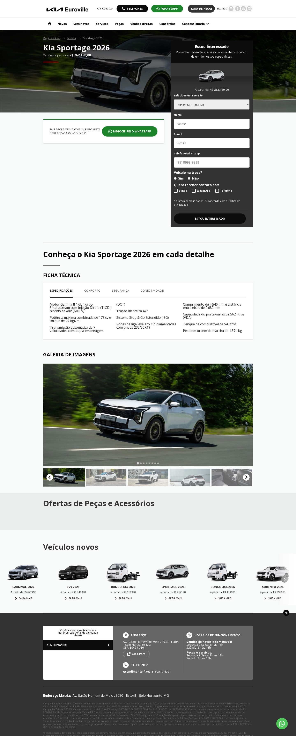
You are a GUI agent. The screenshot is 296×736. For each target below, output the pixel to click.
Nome (178, 115)
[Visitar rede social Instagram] (231, 10)
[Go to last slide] (49, 477)
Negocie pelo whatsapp (132, 131)
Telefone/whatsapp (187, 153)
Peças (119, 24)
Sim (179, 178)
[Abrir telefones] (132, 8)
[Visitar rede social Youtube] (243, 10)
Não (193, 178)
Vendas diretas (141, 24)
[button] (64, 477)
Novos (62, 24)
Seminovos (81, 24)
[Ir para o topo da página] (286, 613)
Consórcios (167, 24)
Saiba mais (23, 598)
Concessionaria (195, 24)
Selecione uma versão (188, 95)
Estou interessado (210, 218)
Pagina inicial (51, 38)
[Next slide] (246, 477)
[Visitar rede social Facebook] (237, 10)
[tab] (138, 463)
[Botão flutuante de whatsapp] (282, 723)
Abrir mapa (138, 654)
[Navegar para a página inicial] (48, 24)
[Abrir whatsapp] (167, 8)
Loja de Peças (202, 8)
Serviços (102, 24)
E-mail (178, 134)
